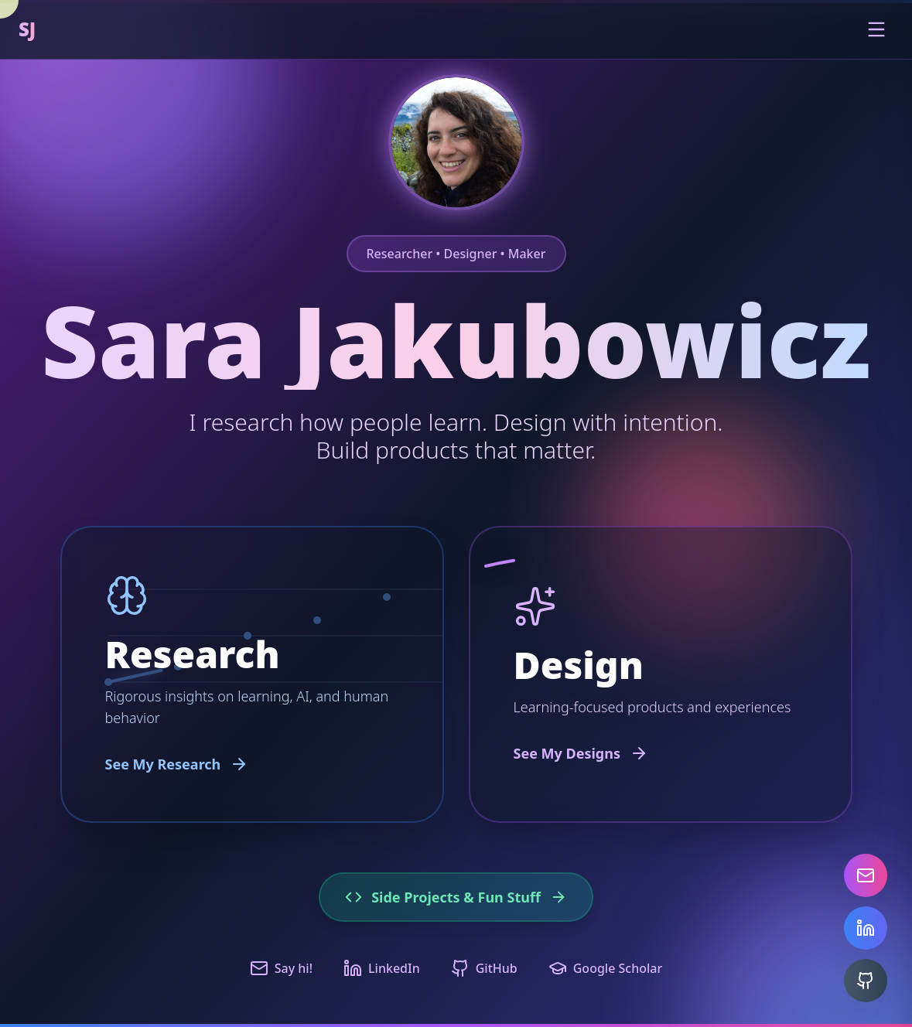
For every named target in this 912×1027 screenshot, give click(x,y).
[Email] (865, 875)
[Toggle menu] (876, 29)
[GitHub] (865, 980)
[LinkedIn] (865, 928)
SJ (27, 29)
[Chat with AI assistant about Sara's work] (456, 142)
